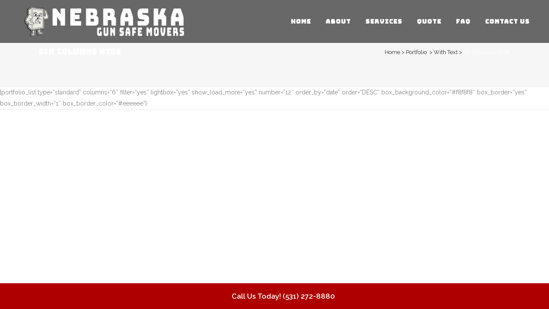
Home (392, 52)
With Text (446, 52)
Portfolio (416, 52)
